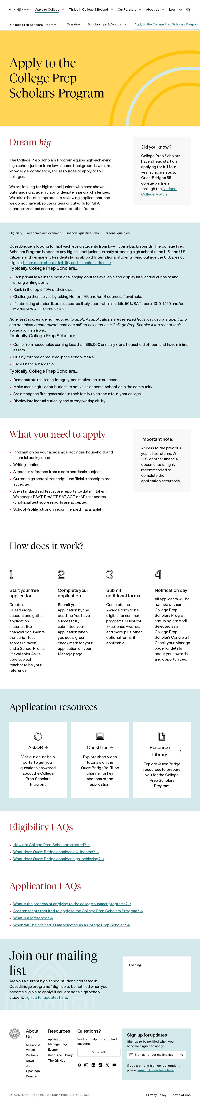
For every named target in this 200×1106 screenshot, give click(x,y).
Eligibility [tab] (15, 233)
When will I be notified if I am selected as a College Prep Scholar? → (71, 925)
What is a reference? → (33, 918)
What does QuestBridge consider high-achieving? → (58, 859)
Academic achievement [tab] (44, 233)
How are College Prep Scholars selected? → (51, 845)
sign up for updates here (45, 998)
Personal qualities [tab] (117, 233)
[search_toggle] (188, 9)
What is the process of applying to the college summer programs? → (72, 904)
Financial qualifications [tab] (82, 233)
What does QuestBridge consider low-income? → (56, 852)
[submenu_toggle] (63, 9)
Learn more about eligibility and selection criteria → (67, 263)
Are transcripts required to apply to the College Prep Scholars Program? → (78, 911)
